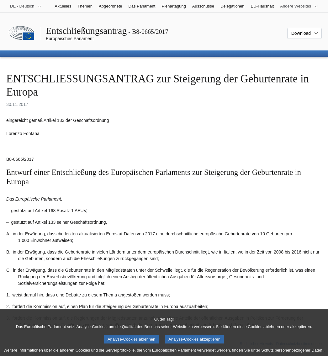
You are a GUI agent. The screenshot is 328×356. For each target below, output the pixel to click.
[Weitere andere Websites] (299, 6)
